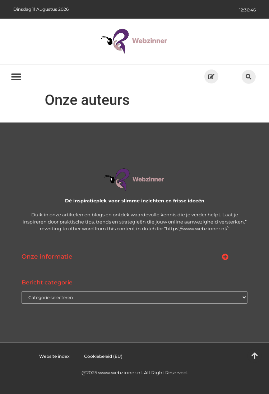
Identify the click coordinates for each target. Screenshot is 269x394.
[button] (249, 77)
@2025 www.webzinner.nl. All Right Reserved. (135, 372)
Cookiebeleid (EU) (103, 356)
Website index (54, 356)
